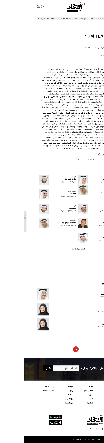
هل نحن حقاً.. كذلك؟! (84, 324)
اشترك (24, 368)
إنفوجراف (66, 399)
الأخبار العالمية (84, 391)
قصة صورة (66, 403)
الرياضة (87, 399)
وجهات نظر (85, 403)
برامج (48, 391)
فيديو (67, 395)
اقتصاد (87, 395)
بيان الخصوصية (45, 399)
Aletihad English (24, 391)
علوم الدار (86, 387)
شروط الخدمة (46, 403)
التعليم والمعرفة (64, 391)
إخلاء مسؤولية (25, 387)
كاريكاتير (47, 387)
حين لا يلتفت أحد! (85, 309)
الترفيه (67, 387)
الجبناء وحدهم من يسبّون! (83, 294)
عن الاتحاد (47, 395)
